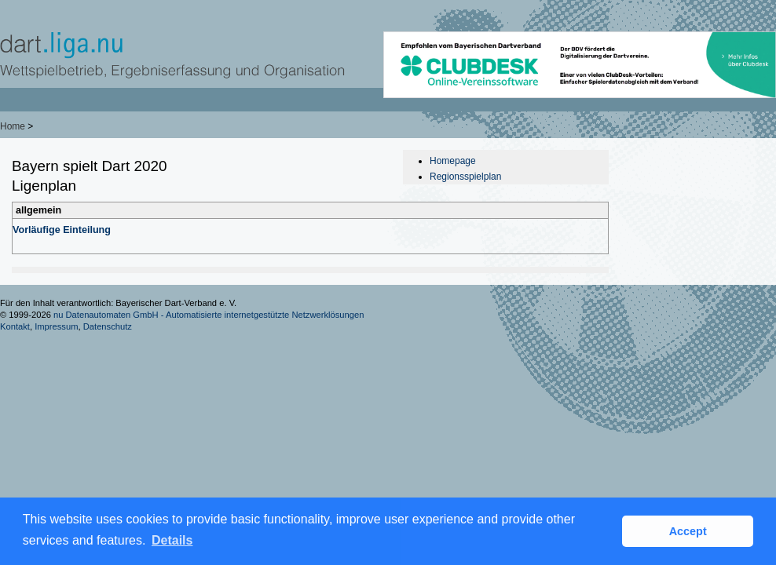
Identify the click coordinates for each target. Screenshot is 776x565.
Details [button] (172, 540)
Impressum (56, 326)
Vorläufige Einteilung (62, 229)
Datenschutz (107, 326)
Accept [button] (688, 531)
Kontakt (15, 326)
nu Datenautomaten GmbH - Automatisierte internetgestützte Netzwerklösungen (208, 314)
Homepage (453, 160)
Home (12, 126)
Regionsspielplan (465, 176)
